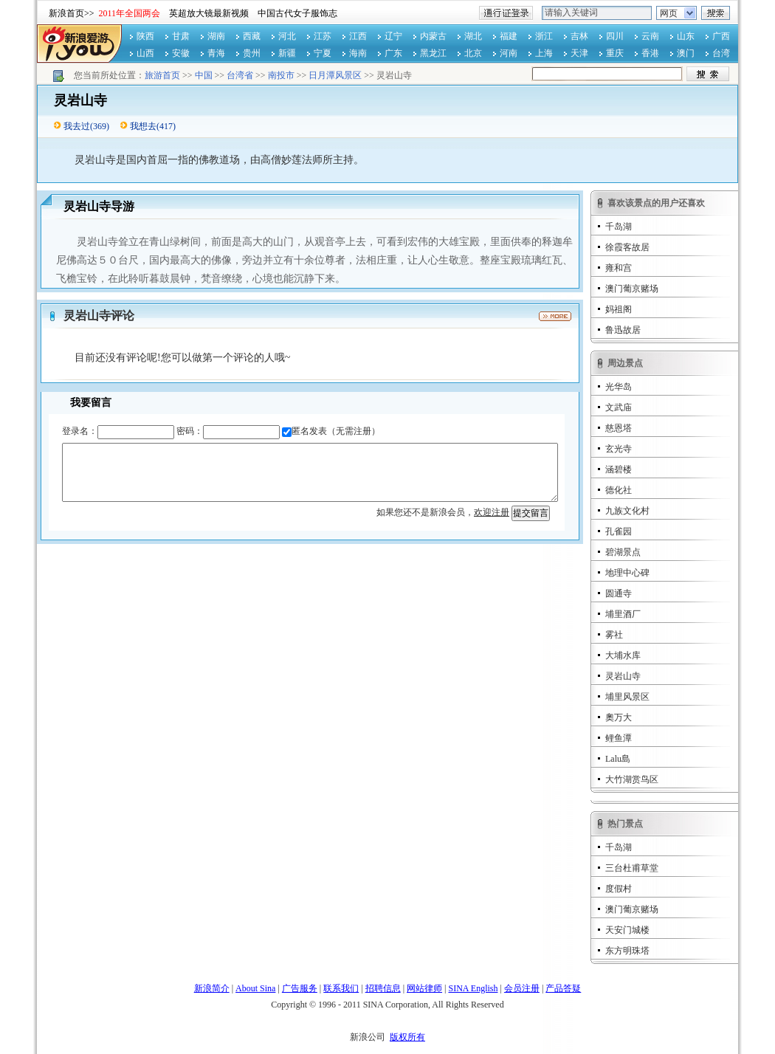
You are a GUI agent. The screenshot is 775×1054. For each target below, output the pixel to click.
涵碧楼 (618, 469)
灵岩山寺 (623, 676)
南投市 (281, 75)
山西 (145, 53)
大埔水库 (623, 655)
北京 (473, 53)
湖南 (216, 36)
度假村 (618, 889)
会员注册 (522, 988)
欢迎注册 (491, 512)
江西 (358, 36)
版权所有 (407, 1037)
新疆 (287, 53)
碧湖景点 (623, 552)
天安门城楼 (627, 930)
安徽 (181, 53)
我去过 (76, 126)
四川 (615, 36)
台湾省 (240, 75)
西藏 (252, 36)
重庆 (615, 53)
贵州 (252, 53)
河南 (508, 53)
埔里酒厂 (623, 614)
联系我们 (341, 988)
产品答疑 (563, 988)
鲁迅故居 (623, 330)
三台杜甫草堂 (631, 868)
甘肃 (181, 36)
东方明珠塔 (627, 951)
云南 (650, 36)
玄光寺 (618, 449)
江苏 (322, 36)
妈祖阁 (618, 309)
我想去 (143, 126)
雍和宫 (618, 268)
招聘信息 (383, 988)
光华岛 (618, 387)
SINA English (472, 988)
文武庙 (618, 407)
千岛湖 (618, 226)
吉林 (579, 36)
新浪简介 (212, 988)
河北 (287, 36)
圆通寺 (618, 593)
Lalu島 (617, 759)
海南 (358, 53)
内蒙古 (433, 36)
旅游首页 (162, 75)
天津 (579, 53)
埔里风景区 (627, 697)
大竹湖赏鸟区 (631, 779)
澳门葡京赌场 (631, 288)
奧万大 (618, 717)
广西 (721, 36)
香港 (650, 53)
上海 (544, 53)
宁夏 (322, 53)
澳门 (686, 53)
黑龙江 (433, 53)
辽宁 (393, 36)
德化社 (618, 490)
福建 (508, 36)
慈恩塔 (618, 428)
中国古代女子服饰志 (297, 13)
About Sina (255, 988)
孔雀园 (618, 531)
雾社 (614, 635)
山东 (686, 36)
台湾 (721, 53)
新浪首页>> (71, 13)
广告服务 (299, 988)
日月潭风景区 (335, 75)
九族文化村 (627, 511)
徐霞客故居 (627, 247)
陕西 (145, 36)
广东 (393, 53)
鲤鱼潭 (618, 738)
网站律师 (424, 988)
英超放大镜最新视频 (209, 13)
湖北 (473, 36)
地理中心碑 (627, 573)
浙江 (544, 36)
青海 (216, 53)
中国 (204, 75)
